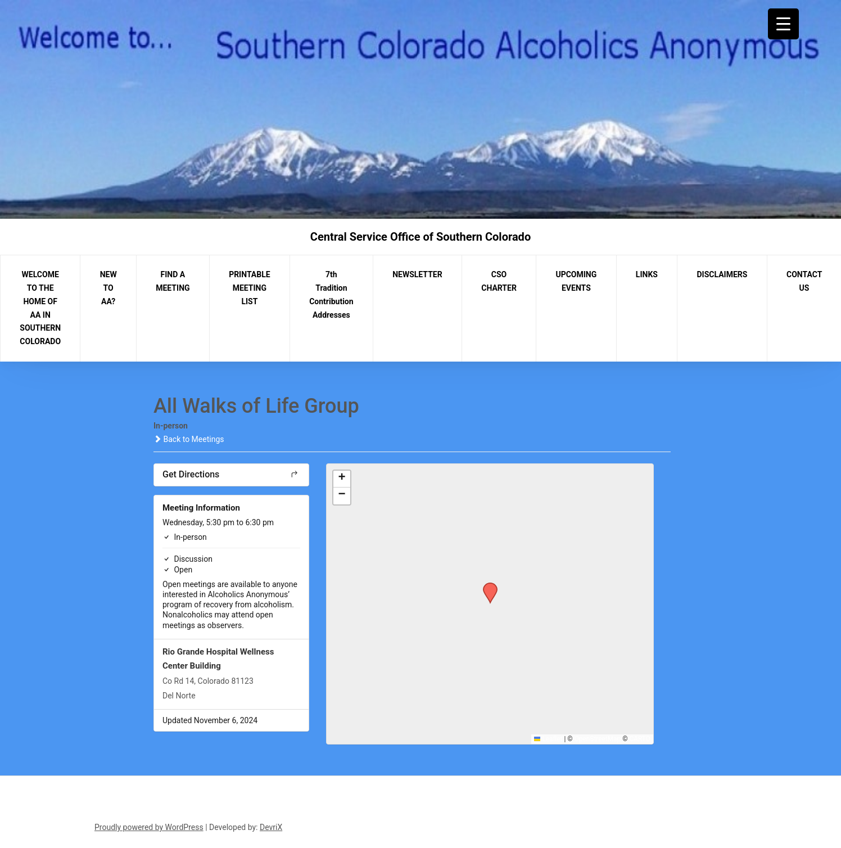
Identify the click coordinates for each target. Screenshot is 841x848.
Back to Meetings (188, 439)
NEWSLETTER (417, 274)
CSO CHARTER (499, 281)
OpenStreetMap (598, 739)
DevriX (271, 827)
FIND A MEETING (172, 281)
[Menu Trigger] (783, 23)
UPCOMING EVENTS (575, 281)
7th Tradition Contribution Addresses (331, 294)
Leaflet (548, 739)
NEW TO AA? (108, 288)
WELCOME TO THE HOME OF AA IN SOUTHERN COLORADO (40, 308)
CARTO (640, 739)
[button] (486, 586)
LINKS (647, 274)
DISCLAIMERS (722, 274)
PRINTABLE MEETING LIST (249, 288)
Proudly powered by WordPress (149, 827)
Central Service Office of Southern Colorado (420, 236)
